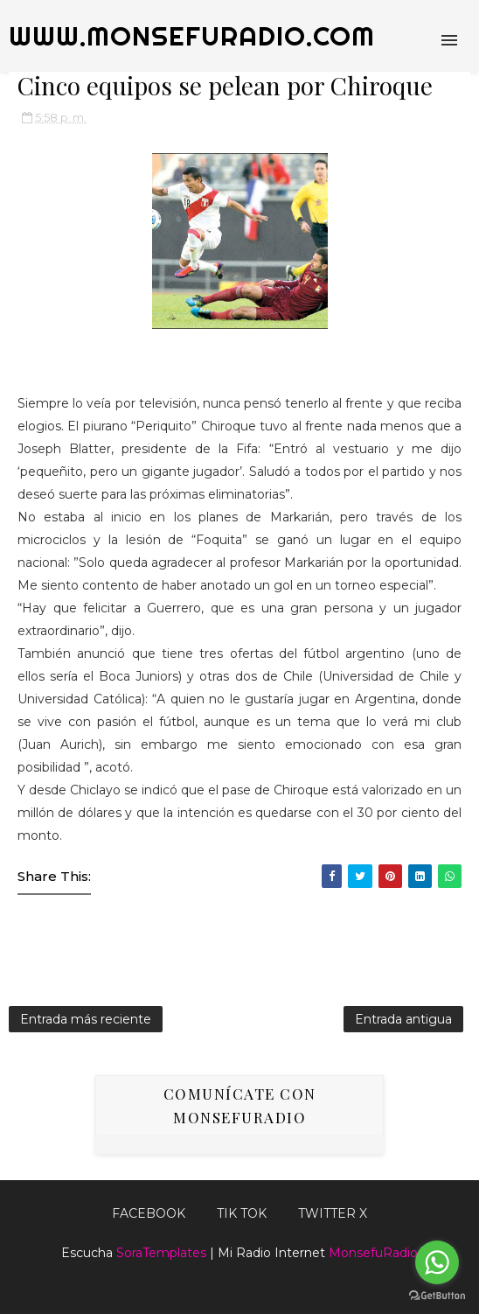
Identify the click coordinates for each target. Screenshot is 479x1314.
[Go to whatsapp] (437, 1262)
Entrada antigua (403, 1019)
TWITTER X (332, 1213)
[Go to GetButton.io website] (437, 1296)
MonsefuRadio (373, 1253)
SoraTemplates (161, 1253)
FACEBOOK (148, 1213)
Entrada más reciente (85, 1019)
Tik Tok (242, 1213)
